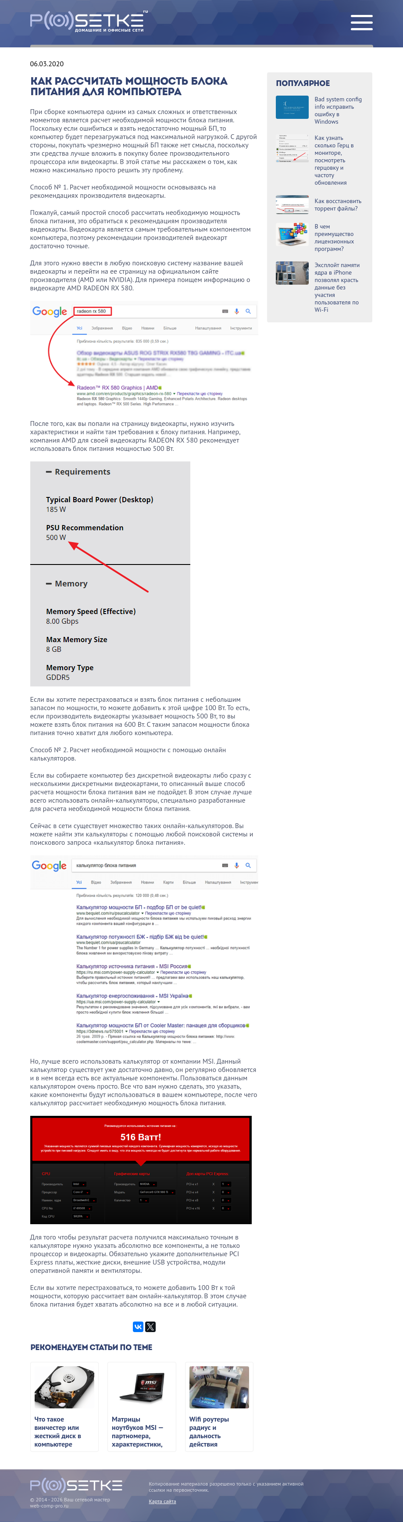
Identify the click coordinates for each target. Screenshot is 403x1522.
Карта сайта (162, 1501)
